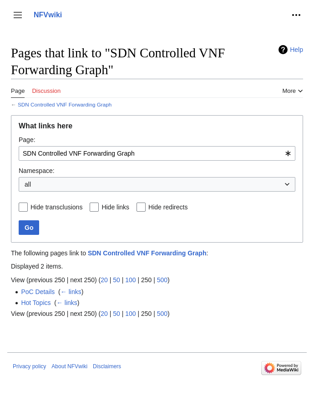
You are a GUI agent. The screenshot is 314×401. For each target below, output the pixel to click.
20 (104, 280)
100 (130, 280)
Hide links (115, 207)
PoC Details (38, 291)
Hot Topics (36, 302)
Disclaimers (107, 366)
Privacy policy (29, 366)
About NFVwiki (69, 366)
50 (116, 280)
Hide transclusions (56, 207)
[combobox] (157, 153)
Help (296, 49)
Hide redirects (167, 207)
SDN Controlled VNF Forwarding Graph (64, 104)
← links (71, 291)
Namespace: (37, 170)
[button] (17, 15)
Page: (27, 139)
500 (162, 280)
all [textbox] (28, 184)
